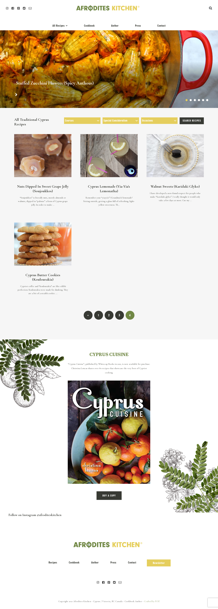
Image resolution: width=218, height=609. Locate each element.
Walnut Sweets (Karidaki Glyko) (175, 186)
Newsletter (159, 563)
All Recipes (58, 25)
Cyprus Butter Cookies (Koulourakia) (43, 277)
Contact (161, 25)
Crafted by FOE (152, 601)
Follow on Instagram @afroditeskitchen (35, 515)
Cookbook (89, 25)
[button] (16, 94)
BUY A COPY (109, 495)
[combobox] (82, 120)
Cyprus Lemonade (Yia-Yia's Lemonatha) (109, 188)
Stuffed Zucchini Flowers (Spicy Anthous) (55, 83)
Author (115, 25)
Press (138, 25)
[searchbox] (82, 120)
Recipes (53, 562)
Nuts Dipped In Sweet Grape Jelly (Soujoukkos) (43, 188)
